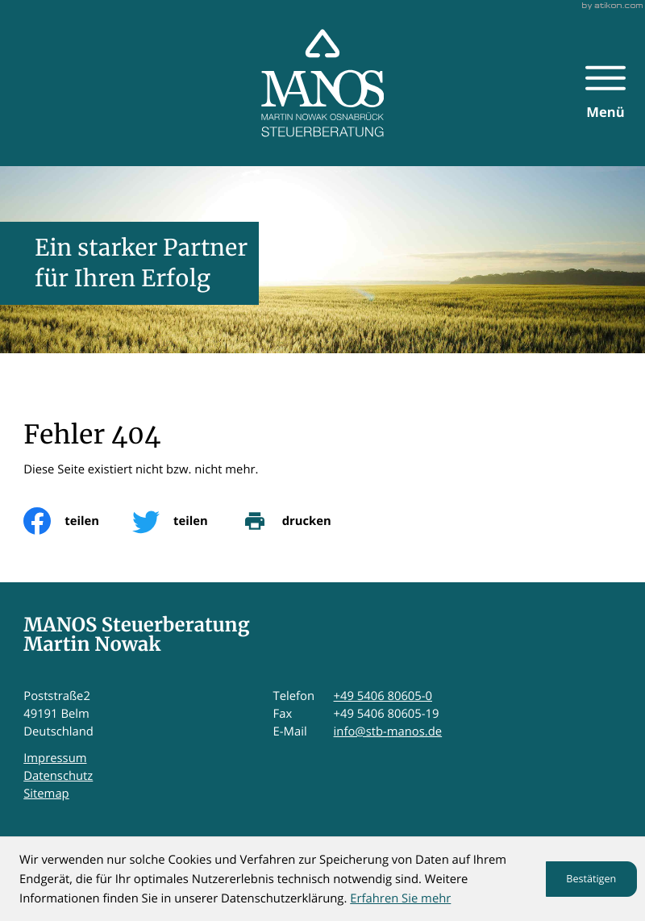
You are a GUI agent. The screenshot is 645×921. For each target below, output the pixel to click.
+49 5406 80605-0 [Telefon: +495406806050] (383, 696)
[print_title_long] (302, 521)
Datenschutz (58, 776)
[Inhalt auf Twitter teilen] (186, 521)
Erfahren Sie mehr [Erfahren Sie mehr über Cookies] (400, 898)
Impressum (54, 758)
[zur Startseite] (323, 83)
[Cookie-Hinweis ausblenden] (591, 879)
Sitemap (46, 794)
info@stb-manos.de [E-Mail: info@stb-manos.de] (388, 731)
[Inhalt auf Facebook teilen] (77, 521)
